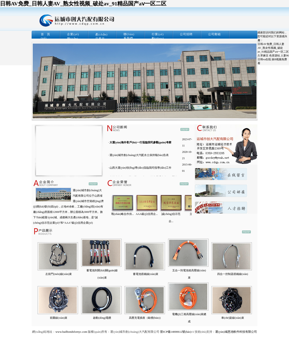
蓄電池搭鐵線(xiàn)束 (145, 274)
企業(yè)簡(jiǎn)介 (73, 38)
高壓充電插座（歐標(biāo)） (146, 317)
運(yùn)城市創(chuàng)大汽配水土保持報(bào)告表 (139, 155)
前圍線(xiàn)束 (58, 317)
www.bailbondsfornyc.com (71, 331)
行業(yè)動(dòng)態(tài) (158, 38)
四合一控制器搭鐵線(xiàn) (232, 274)
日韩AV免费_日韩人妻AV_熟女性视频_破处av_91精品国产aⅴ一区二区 (83, 4)
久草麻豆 (263, 55)
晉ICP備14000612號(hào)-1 (177, 331)
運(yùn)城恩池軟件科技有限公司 (236, 331)
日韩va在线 (264, 59)
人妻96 (285, 55)
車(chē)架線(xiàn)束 (232, 317)
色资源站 (274, 55)
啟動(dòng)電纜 (102, 317)
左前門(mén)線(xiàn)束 (58, 274)
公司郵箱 (214, 34)
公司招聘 (186, 34)
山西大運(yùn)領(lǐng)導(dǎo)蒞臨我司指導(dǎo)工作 (140, 167)
